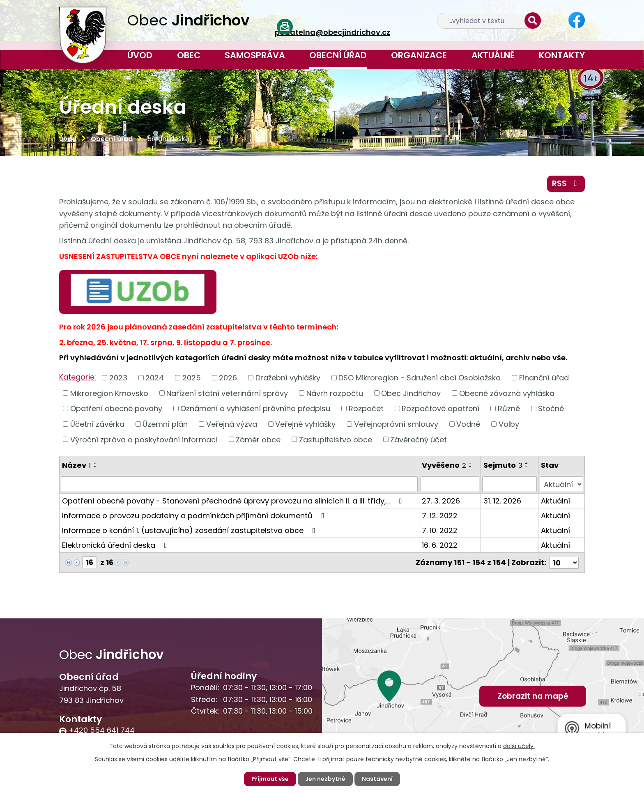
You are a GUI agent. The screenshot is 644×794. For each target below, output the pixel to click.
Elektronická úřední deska (116, 545)
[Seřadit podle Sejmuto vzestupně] (526, 463)
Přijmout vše (270, 779)
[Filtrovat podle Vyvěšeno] (450, 484)
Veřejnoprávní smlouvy (396, 424)
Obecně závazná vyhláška (506, 393)
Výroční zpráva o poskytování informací (144, 439)
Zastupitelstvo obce (335, 439)
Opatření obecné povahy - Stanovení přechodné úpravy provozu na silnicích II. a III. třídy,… (233, 501)
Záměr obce (258, 439)
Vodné (468, 424)
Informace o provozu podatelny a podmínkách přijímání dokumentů (195, 515)
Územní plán (165, 424)
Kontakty (562, 55)
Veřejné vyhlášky (305, 424)
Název (76, 465)
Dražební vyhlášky (287, 378)
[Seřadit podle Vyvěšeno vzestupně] (470, 463)
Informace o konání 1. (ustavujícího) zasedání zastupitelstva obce (190, 530)
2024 (154, 378)
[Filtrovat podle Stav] (561, 484)
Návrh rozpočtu (334, 393)
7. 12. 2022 (440, 515)
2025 (191, 378)
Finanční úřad (544, 378)
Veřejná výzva (231, 424)
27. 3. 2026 (441, 501)
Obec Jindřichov (411, 393)
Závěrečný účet (418, 439)
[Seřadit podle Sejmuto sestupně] (526, 466)
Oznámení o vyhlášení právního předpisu (255, 408)
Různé (509, 408)
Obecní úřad (338, 55)
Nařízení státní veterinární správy (227, 393)
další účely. (519, 746)
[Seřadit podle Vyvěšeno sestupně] (470, 466)
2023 (118, 378)
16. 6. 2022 (440, 545)
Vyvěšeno (444, 465)
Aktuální (555, 501)
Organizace (419, 55)
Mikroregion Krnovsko (109, 393)
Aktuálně (493, 55)
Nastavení (377, 779)
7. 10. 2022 (440, 530)
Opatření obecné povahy (116, 408)
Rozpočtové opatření (440, 408)
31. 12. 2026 (502, 501)
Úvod (139, 55)
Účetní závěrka (97, 424)
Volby (509, 424)
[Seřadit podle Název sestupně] (95, 466)
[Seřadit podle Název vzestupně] (95, 463)
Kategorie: (77, 377)
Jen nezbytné (325, 779)
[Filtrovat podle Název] (239, 484)
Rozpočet (366, 408)
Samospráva (255, 55)
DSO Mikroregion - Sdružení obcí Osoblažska (419, 378)
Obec (188, 55)
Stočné (551, 408)
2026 (228, 378)
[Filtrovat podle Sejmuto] (509, 484)
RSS (566, 183)
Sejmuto (502, 465)
